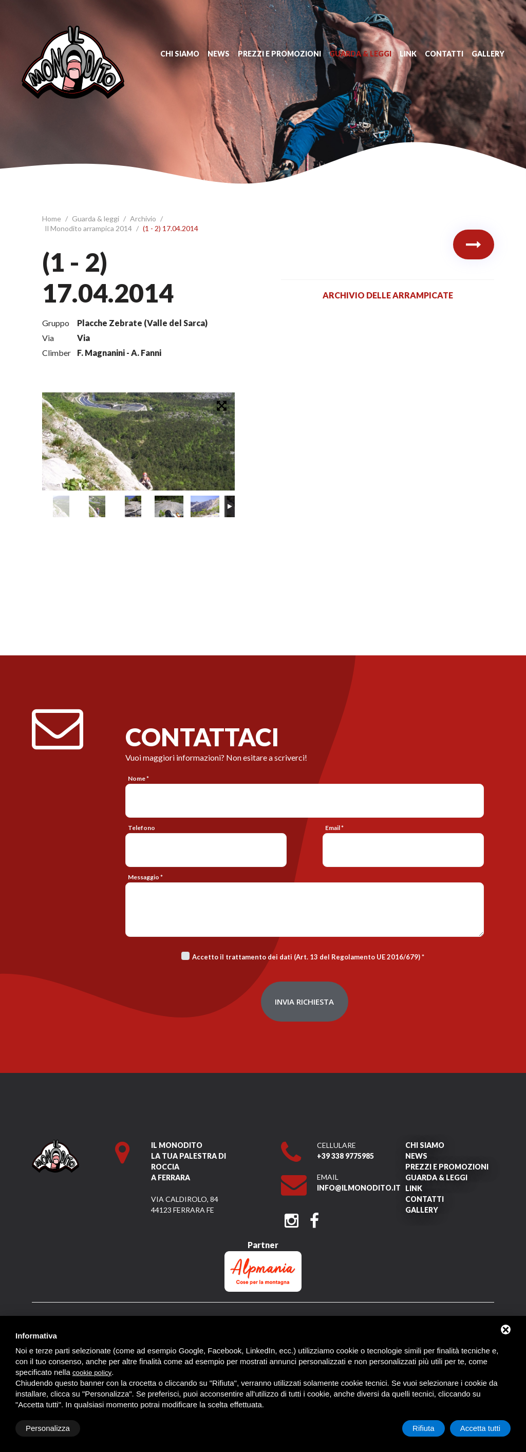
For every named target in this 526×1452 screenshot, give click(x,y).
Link (408, 53)
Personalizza (48, 1428)
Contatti (444, 53)
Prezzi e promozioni (279, 53)
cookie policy (91, 1372)
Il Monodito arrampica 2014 (89, 228)
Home (52, 218)
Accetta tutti (480, 1428)
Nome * (138, 778)
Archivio (144, 218)
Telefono (141, 828)
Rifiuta (423, 1428)
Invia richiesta (304, 1001)
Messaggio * (145, 877)
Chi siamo (179, 53)
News (219, 53)
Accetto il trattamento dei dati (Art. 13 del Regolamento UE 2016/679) (306, 957)
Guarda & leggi (360, 53)
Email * (334, 828)
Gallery (488, 53)
